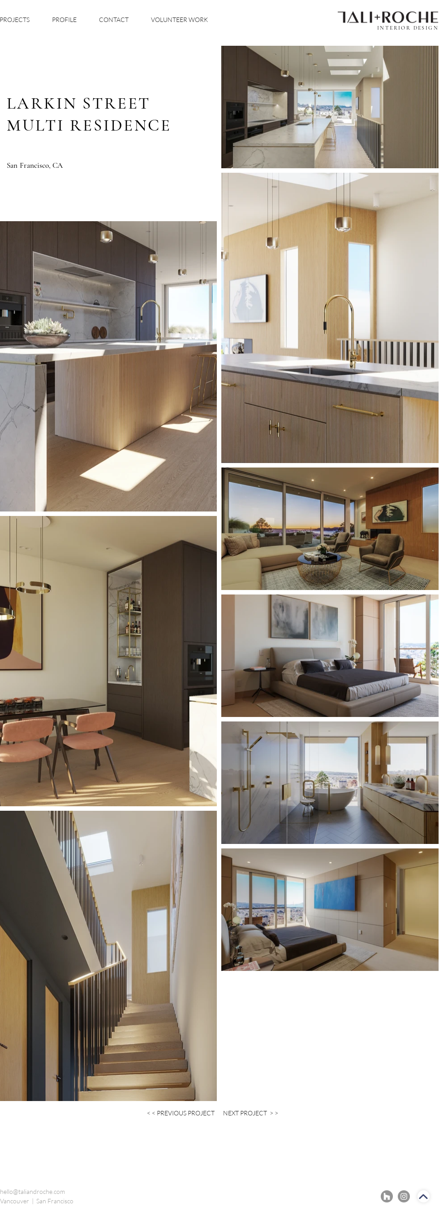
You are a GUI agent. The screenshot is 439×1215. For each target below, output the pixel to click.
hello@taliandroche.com (32, 1191)
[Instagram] (404, 1196)
